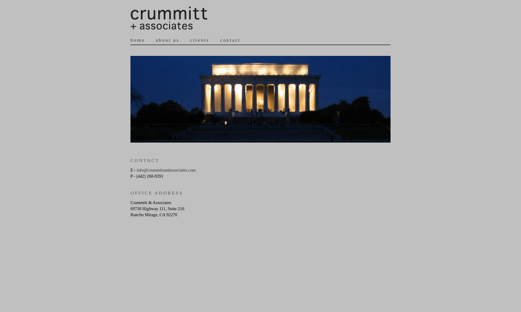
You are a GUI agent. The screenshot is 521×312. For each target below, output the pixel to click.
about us (167, 39)
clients (199, 39)
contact (230, 39)
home (137, 39)
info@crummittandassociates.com (166, 170)
